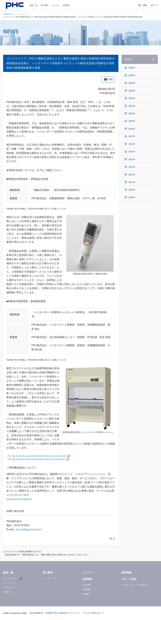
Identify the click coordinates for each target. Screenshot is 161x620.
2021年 (131, 106)
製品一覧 (34, 5)
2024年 (131, 83)
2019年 (131, 121)
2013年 (131, 167)
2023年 (131, 91)
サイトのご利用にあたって (93, 613)
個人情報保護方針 (37, 613)
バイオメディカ (11, 587)
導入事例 (44, 5)
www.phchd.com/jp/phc (19, 499)
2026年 (131, 68)
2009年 (131, 197)
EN (156, 5)
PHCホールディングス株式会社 (135, 585)
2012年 (131, 174)
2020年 (131, 113)
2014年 (131, 159)
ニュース (55, 5)
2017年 (131, 136)
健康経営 (86, 594)
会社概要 (86, 585)
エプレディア (10, 583)
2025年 (131, 75)
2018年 (131, 129)
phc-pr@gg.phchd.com (29, 529)
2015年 (131, 151)
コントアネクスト (11, 578)
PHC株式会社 (8, 14)
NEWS (128, 59)
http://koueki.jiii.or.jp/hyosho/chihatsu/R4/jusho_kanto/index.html (39, 459)
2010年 (131, 190)
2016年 (131, 144)
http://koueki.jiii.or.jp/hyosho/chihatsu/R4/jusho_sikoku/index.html (39, 456)
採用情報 (127, 572)
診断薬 (7, 592)
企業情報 (66, 5)
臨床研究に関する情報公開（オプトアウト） (63, 613)
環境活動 (86, 589)
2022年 (131, 98)
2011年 (131, 182)
